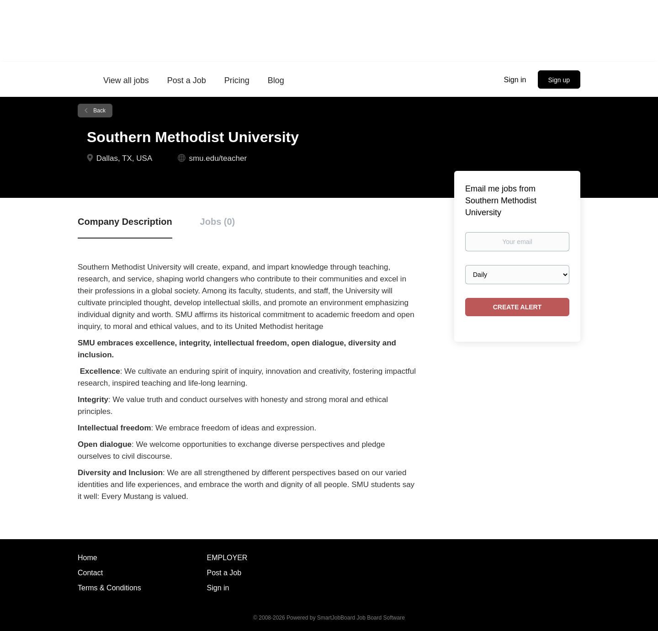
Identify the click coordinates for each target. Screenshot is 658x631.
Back (99, 110)
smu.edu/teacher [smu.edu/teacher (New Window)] (218, 158)
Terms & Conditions (109, 588)
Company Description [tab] (125, 222)
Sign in (515, 80)
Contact (90, 573)
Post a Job (224, 573)
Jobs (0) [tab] (217, 222)
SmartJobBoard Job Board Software (361, 618)
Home (87, 558)
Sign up (559, 80)
